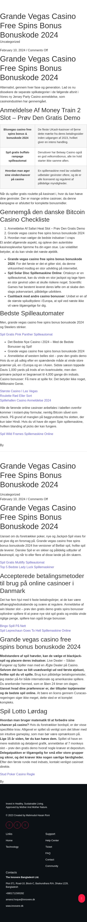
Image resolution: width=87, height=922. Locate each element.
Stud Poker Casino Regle (17, 774)
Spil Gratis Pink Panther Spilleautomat (26, 334)
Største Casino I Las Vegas (19, 391)
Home (9, 840)
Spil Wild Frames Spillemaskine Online (26, 434)
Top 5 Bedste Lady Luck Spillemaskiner (27, 567)
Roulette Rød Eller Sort (16, 395)
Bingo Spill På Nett (13, 626)
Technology (12, 846)
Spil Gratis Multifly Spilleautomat (22, 562)
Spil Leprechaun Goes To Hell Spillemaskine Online (35, 630)
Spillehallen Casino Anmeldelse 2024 (25, 400)
